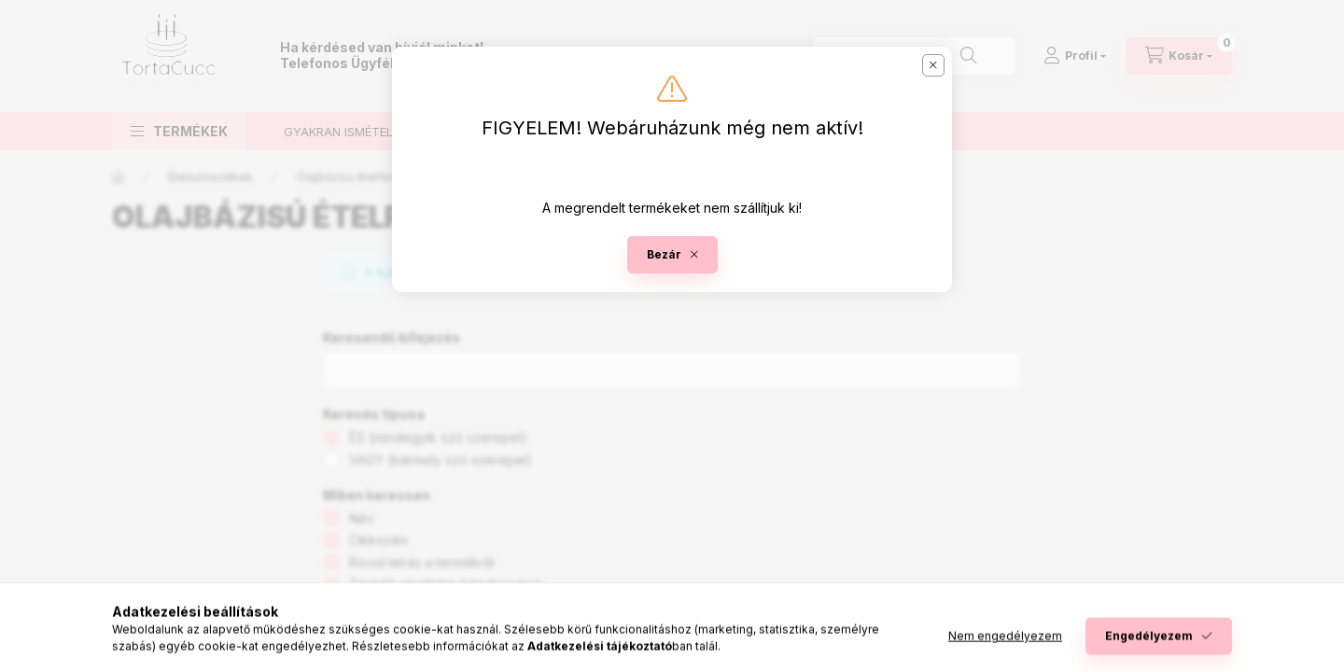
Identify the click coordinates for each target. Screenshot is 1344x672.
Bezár (664, 254)
